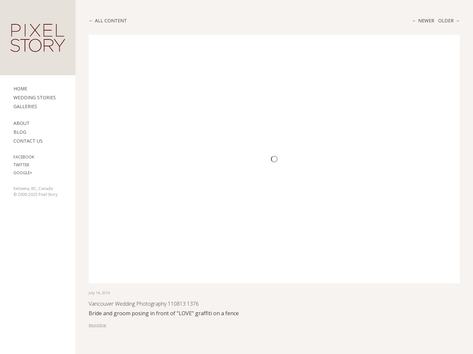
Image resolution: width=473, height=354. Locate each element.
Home (20, 88)
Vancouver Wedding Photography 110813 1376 (144, 303)
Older (446, 20)
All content (111, 20)
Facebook (23, 157)
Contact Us (28, 141)
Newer (426, 20)
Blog (19, 132)
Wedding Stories (34, 97)
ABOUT (21, 123)
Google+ (22, 173)
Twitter (21, 165)
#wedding (97, 324)
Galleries (25, 106)
